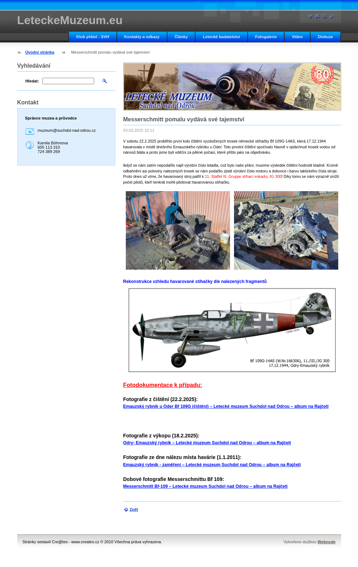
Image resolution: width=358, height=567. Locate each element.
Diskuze (325, 37)
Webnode (326, 542)
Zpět (134, 509)
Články (181, 37)
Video (297, 37)
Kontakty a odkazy (142, 37)
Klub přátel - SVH (92, 37)
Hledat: (32, 81)
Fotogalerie (266, 37)
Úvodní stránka (39, 52)
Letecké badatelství (221, 37)
